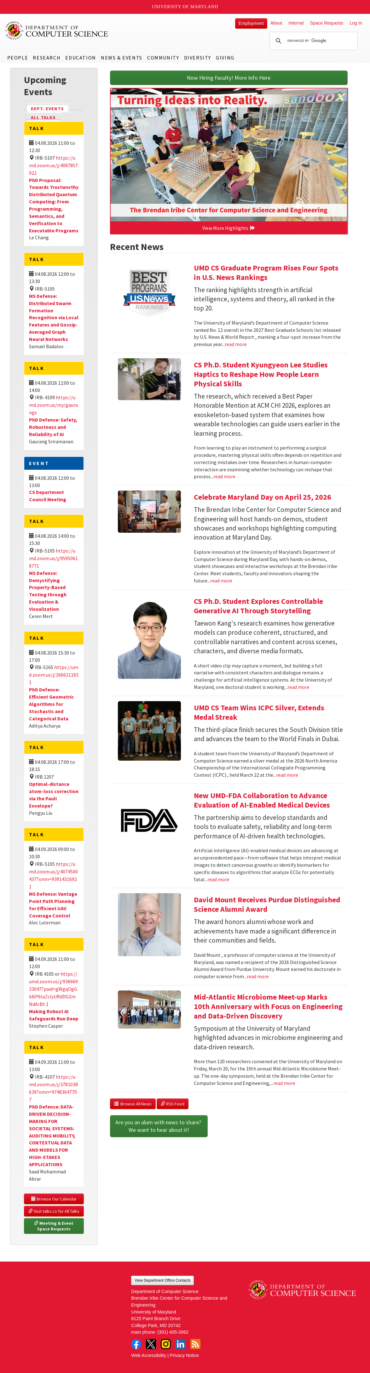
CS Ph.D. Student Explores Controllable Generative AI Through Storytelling (258, 606)
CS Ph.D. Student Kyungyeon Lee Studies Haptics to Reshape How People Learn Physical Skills (261, 374)
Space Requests (326, 23)
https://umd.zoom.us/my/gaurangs (53, 405)
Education (80, 57)
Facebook (136, 1344)
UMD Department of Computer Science (57, 30)
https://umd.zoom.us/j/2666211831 (53, 674)
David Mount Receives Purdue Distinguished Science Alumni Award (267, 904)
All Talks (43, 117)
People (17, 57)
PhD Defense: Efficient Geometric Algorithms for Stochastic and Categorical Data (51, 703)
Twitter (151, 1344)
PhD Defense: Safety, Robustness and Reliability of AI (53, 427)
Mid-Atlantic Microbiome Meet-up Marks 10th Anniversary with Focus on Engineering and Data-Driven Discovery (268, 1006)
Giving (225, 57)
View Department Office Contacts (162, 1280)
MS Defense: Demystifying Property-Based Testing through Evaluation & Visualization (47, 591)
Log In (356, 23)
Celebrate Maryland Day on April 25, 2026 (262, 497)
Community (163, 57)
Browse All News (133, 1104)
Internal (296, 23)
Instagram (166, 1344)
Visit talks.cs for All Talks (53, 1211)
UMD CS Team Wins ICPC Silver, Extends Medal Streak (259, 712)
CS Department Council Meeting (47, 495)
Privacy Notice (184, 1355)
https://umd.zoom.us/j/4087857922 (53, 165)
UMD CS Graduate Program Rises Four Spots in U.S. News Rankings (266, 272)
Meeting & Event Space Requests (54, 1226)
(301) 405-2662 (173, 1332)
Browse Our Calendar (54, 1199)
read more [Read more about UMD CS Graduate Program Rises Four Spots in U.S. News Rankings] (236, 344)
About (276, 23)
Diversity (197, 57)
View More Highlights (228, 228)
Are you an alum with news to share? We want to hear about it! (158, 1126)
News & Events (121, 57)
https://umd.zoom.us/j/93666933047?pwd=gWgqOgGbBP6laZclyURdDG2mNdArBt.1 (53, 989)
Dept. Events (50, 108)
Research (47, 57)
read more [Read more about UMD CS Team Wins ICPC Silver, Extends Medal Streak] (287, 775)
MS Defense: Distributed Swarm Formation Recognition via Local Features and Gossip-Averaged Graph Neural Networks (53, 317)
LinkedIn (181, 1344)
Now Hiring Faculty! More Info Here (228, 77)
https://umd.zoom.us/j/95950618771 (53, 558)
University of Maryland (185, 6)
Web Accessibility (148, 1355)
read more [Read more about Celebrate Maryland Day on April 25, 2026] (221, 580)
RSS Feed (172, 1104)
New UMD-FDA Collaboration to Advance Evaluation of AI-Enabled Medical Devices (262, 800)
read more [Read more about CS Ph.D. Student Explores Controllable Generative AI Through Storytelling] (298, 687)
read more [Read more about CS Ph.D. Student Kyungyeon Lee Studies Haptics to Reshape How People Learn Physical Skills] (224, 476)
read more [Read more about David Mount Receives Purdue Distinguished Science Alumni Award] (258, 976)
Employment (251, 23)
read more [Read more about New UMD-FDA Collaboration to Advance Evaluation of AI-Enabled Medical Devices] (218, 879)
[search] (312, 41)
